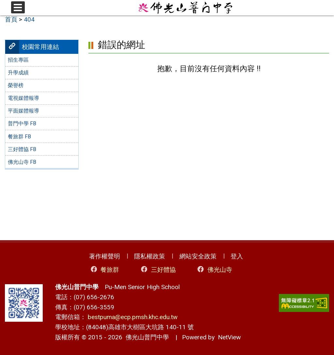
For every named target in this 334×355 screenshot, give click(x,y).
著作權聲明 (104, 256)
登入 (237, 256)
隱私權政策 (149, 256)
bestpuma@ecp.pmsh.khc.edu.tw (132, 317)
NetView (229, 337)
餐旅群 (104, 269)
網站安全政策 (198, 256)
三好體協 (158, 269)
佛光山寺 (214, 269)
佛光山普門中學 (145, 337)
